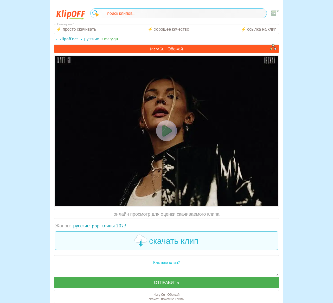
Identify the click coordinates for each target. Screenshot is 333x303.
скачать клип (166, 240)
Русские (81, 226)
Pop (96, 226)
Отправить (166, 282)
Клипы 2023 (114, 226)
